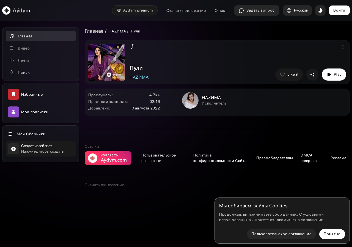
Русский (297, 10)
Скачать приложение (186, 10)
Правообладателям (274, 158)
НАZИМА (117, 31)
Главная (94, 31)
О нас (220, 10)
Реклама (338, 158)
